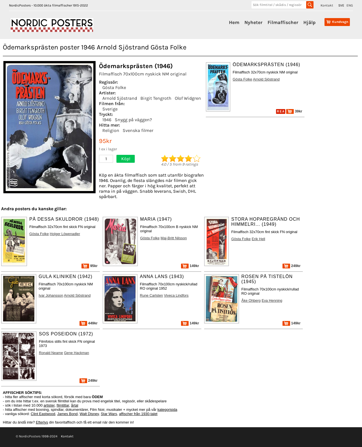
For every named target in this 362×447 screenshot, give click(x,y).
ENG (349, 5)
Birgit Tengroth (155, 98)
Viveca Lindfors (176, 295)
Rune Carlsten (151, 295)
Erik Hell (258, 239)
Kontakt (327, 5)
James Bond (67, 414)
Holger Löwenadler (65, 234)
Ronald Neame (51, 353)
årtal (74, 405)
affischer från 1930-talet (138, 414)
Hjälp (309, 22)
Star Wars (109, 414)
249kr (291, 266)
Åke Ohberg (251, 300)
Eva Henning (272, 300)
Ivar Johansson (51, 295)
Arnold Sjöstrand (119, 98)
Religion (110, 130)
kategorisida (167, 409)
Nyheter (253, 22)
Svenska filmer (138, 130)
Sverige (110, 109)
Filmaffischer (283, 22)
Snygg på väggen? (133, 119)
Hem (234, 22)
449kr (89, 323)
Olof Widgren (188, 98)
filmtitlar (63, 405)
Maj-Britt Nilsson (174, 238)
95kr (89, 266)
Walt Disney (89, 414)
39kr (294, 111)
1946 (106, 119)
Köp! (125, 158)
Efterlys (42, 422)
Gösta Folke (114, 87)
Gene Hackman (76, 353)
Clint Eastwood (43, 414)
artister (49, 405)
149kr (190, 266)
